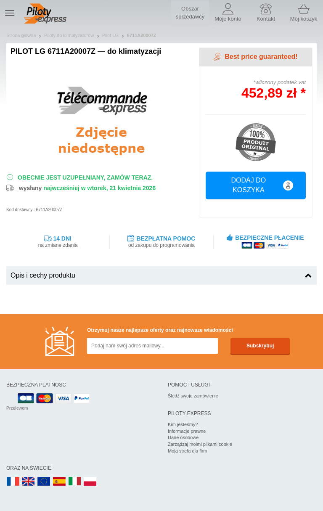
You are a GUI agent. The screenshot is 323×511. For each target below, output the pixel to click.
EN (44, 482)
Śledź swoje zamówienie (193, 395)
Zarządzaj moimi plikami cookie (200, 444)
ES (59, 482)
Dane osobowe (183, 437)
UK (28, 482)
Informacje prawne (187, 431)
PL (90, 482)
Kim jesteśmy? (183, 424)
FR (13, 482)
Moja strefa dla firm (187, 450)
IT (75, 482)
